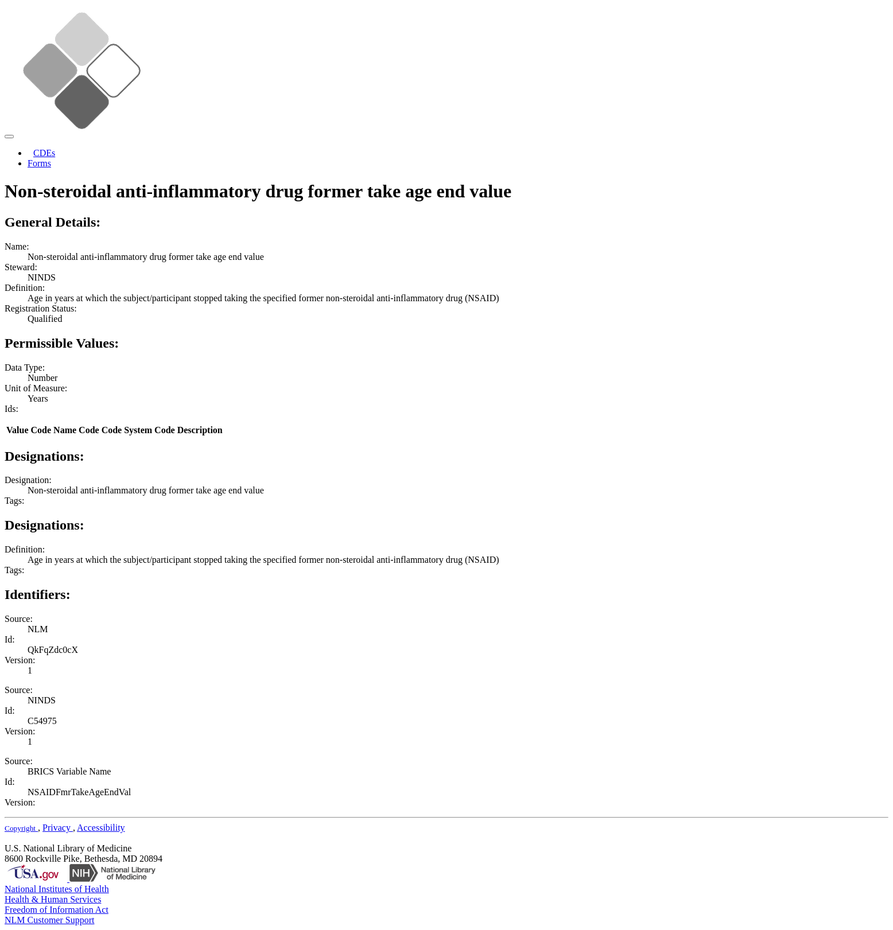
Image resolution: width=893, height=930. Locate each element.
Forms (39, 163)
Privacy (57, 827)
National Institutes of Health (57, 889)
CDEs (44, 153)
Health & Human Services (53, 899)
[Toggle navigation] (9, 136)
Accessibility (101, 827)
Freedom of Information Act (56, 910)
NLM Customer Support (49, 920)
